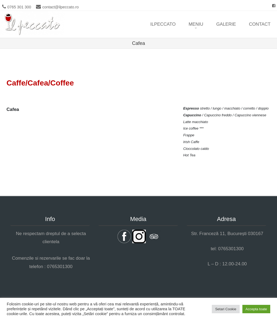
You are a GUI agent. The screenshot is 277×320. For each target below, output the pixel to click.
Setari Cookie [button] (225, 309)
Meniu (196, 24)
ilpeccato (163, 24)
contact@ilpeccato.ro (60, 7)
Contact (260, 24)
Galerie (226, 24)
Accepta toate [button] (256, 309)
